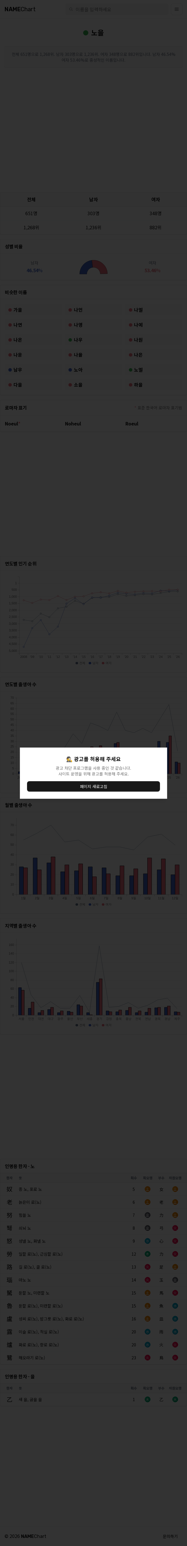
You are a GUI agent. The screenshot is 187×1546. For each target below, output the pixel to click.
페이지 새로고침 (93, 786)
